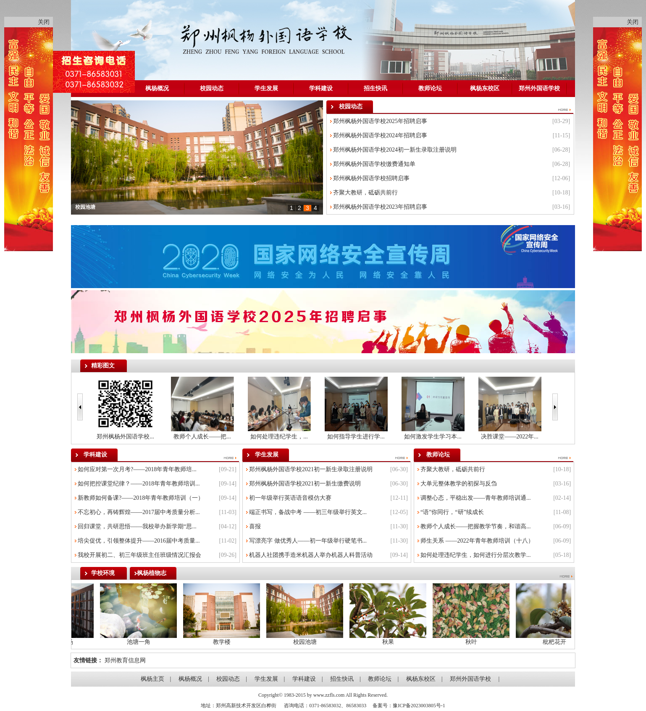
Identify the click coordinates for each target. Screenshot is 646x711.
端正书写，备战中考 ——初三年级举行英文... (308, 512)
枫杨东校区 (484, 88)
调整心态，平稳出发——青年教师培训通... (475, 498)
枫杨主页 (152, 679)
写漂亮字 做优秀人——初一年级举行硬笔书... (308, 541)
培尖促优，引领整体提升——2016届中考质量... (139, 541)
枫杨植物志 (151, 573)
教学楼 (219, 642)
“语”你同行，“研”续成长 (452, 512)
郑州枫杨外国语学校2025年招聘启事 (380, 121)
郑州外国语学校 (539, 88)
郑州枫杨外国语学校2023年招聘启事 (380, 207)
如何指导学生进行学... (356, 436)
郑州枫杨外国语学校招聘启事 (371, 178)
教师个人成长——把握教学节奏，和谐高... (475, 526)
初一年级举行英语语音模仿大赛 (290, 498)
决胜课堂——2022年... (509, 436)
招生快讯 (375, 88)
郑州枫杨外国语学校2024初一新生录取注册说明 (395, 150)
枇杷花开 (552, 642)
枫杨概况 (157, 88)
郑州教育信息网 (125, 660)
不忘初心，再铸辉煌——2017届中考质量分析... (139, 512)
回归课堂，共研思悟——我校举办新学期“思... (137, 526)
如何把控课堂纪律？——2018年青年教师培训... (139, 483)
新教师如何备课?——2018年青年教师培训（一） (141, 498)
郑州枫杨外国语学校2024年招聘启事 (380, 135)
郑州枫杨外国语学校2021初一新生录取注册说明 (311, 469)
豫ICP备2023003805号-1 (419, 705)
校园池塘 (85, 207)
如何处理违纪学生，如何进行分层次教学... (475, 555)
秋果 (385, 642)
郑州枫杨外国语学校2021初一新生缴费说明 (305, 483)
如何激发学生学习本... (433, 436)
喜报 (255, 526)
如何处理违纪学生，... (279, 436)
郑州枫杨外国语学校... (125, 436)
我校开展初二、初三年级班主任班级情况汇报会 (139, 555)
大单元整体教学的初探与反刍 (458, 483)
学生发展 (266, 88)
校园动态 (211, 88)
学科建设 (321, 88)
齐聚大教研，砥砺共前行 (365, 192)
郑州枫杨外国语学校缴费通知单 (374, 164)
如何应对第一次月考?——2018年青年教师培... (137, 469)
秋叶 (469, 642)
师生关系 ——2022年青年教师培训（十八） (477, 541)
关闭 (44, 22)
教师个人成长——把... (202, 436)
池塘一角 (136, 642)
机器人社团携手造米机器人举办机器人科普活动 (311, 555)
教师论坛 (430, 88)
